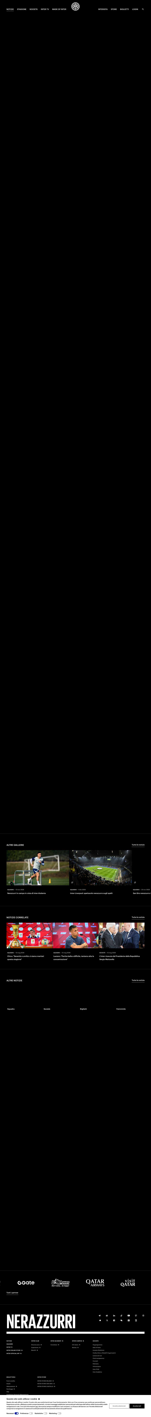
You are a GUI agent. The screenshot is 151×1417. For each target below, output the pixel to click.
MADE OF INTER (59, 9)
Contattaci (54, 1345)
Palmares (96, 1364)
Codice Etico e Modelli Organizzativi (104, 1353)
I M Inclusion (97, 1366)
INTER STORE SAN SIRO (45, 1384)
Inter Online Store (13, 1350)
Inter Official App (13, 1353)
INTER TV (45, 9)
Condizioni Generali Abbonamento (17, 1394)
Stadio (8, 1384)
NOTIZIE (10, 9)
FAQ (7, 1392)
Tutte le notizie (138, 828)
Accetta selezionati (119, 1406)
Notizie (9, 1341)
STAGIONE (21, 9)
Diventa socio (35, 1345)
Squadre (9, 1344)
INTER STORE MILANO (44, 1381)
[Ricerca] (143, 9)
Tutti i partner (12, 1292)
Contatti (95, 1361)
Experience (35, 1347)
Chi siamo (75, 1345)
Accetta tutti (137, 1406)
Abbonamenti (10, 1386)
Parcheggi (9, 1389)
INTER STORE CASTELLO (45, 1386)
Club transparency (98, 1358)
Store (114, 9)
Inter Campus (77, 1341)
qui (37, 1406)
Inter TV (9, 1347)
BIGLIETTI (124, 9)
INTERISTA (103, 9)
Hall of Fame (97, 1347)
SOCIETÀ (34, 9)
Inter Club (35, 1341)
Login (135, 9)
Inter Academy (56, 1341)
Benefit (33, 1350)
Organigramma (97, 1345)
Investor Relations (98, 1350)
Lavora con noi (97, 1356)
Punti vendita (10, 1381)
